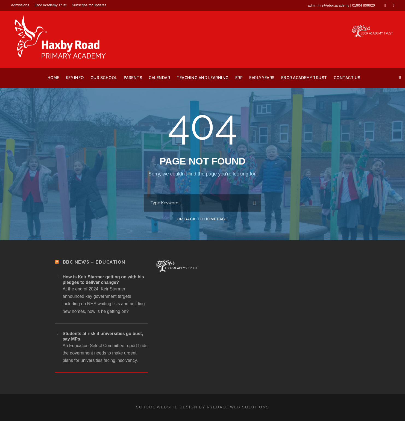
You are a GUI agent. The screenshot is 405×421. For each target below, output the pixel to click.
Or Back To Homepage (202, 219)
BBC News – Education (94, 262)
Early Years (262, 78)
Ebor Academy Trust (50, 5)
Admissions (20, 5)
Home (53, 78)
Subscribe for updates (89, 5)
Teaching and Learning (203, 78)
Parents (133, 78)
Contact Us (347, 78)
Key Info (75, 78)
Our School (103, 78)
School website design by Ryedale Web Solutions (202, 407)
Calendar (159, 78)
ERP (239, 78)
